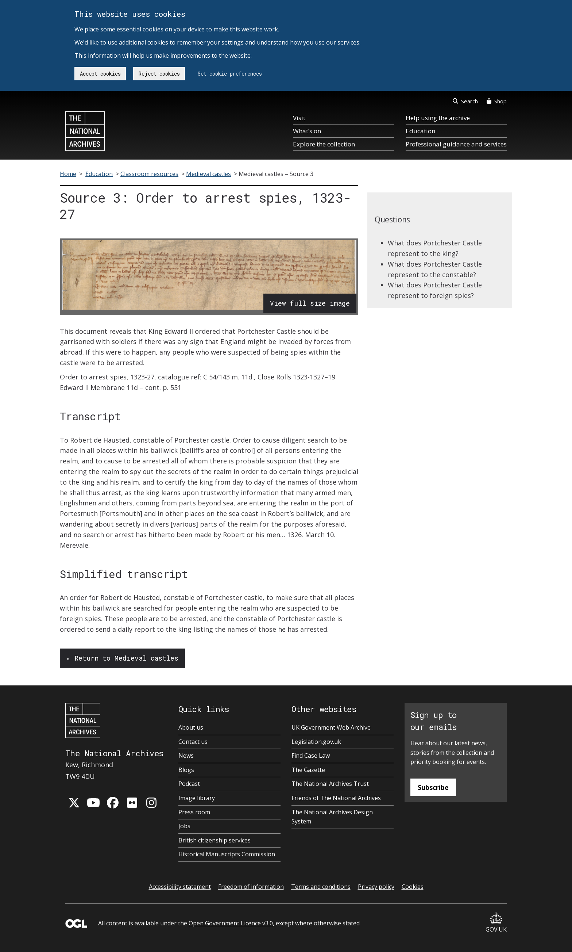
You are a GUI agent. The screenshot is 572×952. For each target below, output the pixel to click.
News (186, 756)
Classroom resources (149, 174)
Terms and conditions (321, 887)
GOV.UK (496, 923)
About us (190, 727)
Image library (196, 798)
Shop (497, 101)
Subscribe (433, 787)
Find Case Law (310, 756)
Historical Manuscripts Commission (226, 854)
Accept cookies (100, 73)
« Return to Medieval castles (122, 658)
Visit (299, 118)
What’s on (307, 131)
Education (420, 131)
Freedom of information (251, 887)
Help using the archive (438, 118)
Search (465, 101)
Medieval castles (208, 174)
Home (68, 174)
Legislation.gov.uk (316, 742)
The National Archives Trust (330, 784)
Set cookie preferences (230, 73)
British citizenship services (214, 840)
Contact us (193, 742)
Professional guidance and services (456, 144)
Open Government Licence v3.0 (231, 923)
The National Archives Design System (332, 817)
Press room (194, 812)
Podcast (189, 784)
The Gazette (308, 770)
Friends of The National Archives (336, 798)
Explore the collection (324, 144)
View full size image (310, 303)
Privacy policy (376, 887)
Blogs (186, 770)
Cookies (413, 887)
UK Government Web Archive (331, 727)
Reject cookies (159, 73)
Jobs (184, 826)
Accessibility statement (180, 887)
